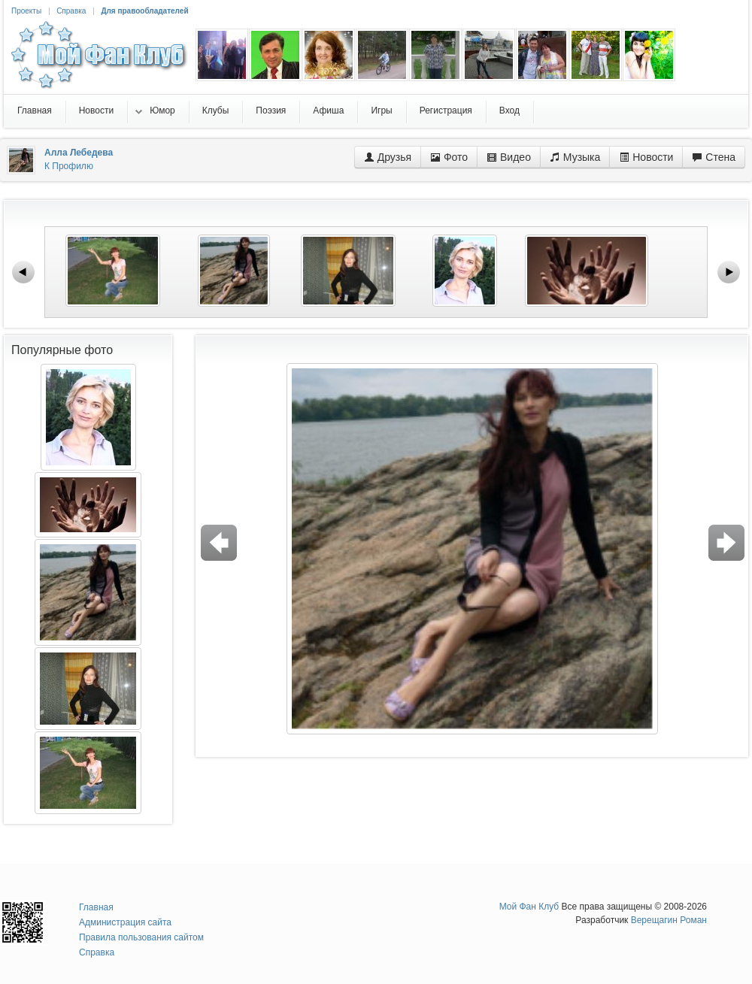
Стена (713, 157)
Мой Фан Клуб (529, 906)
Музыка (575, 157)
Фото (449, 157)
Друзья (387, 157)
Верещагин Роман (669, 920)
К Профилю (68, 166)
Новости (646, 157)
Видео (509, 157)
